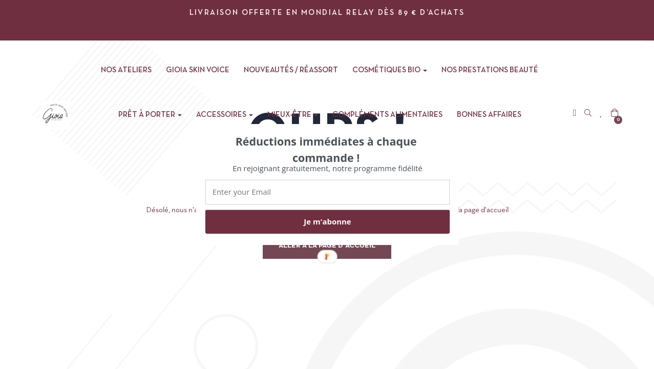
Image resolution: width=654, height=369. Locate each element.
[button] (325, 149)
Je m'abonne (327, 221)
